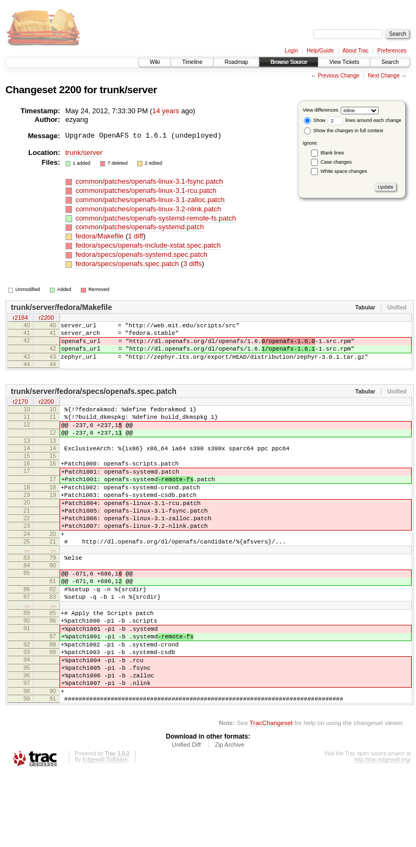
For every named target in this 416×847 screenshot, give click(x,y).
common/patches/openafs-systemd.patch (139, 227)
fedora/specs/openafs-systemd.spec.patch (141, 254)
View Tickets (344, 62)
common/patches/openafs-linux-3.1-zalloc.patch (149, 200)
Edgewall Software (104, 833)
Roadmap (236, 62)
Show (315, 120)
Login (291, 51)
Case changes (336, 162)
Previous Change (339, 76)
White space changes (344, 171)
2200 (70, 89)
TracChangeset (271, 795)
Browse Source (288, 62)
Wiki (155, 62)
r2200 (46, 318)
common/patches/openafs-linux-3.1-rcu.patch (145, 190)
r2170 (20, 412)
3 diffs (192, 264)
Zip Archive (229, 817)
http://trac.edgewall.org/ (382, 833)
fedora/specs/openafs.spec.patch (127, 264)
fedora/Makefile (100, 236)
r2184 (20, 318)
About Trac (355, 51)
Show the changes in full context (344, 130)
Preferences (392, 51)
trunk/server (128, 89)
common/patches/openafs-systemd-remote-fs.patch (155, 218)
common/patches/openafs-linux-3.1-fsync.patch (149, 181)
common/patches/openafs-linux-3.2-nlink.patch (148, 209)
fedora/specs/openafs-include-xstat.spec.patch (147, 245)
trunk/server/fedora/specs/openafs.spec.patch (94, 401)
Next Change (383, 76)
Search (390, 62)
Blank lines (332, 153)
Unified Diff (186, 817)
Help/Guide (320, 51)
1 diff (135, 236)
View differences (321, 110)
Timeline (192, 62)
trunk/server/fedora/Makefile (61, 307)
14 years (165, 111)
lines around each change (364, 120)
